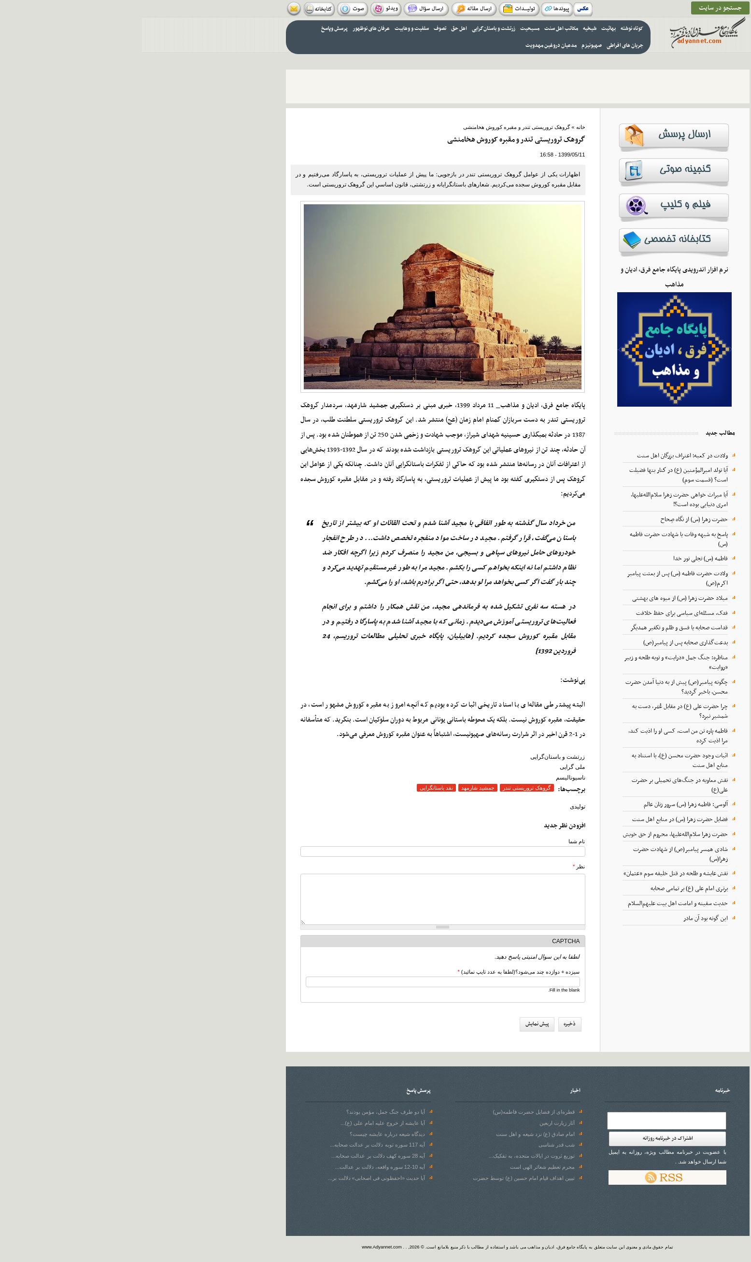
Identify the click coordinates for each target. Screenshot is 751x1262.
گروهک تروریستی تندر (385, 788)
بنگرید (201, 720)
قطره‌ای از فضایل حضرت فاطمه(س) (392, 1112)
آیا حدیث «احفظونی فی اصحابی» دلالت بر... (234, 1178)
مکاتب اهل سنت (419, 28)
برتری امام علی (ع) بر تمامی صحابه (547, 888)
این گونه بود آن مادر (563, 918)
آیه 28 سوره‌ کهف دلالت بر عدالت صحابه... (236, 1156)
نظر (437, 866)
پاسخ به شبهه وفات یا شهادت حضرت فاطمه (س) (537, 539)
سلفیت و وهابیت (270, 28)
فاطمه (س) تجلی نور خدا (558, 558)
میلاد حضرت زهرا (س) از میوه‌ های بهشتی (538, 598)
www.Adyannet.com (240, 1246)
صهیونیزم (449, 45)
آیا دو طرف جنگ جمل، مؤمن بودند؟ (243, 1112)
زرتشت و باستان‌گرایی (351, 28)
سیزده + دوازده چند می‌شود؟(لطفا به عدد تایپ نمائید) (376, 972)
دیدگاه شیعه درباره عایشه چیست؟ (245, 1134)
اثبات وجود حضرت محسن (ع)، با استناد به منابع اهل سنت (538, 761)
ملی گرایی (430, 767)
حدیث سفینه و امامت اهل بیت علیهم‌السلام (536, 903)
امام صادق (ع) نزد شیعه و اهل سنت (393, 1134)
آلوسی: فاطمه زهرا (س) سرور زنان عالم (544, 804)
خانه (438, 127)
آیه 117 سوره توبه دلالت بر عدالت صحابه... (235, 1145)
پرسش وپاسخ (192, 28)
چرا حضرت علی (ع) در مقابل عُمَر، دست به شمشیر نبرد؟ (538, 711)
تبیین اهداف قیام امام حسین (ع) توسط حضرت (382, 1178)
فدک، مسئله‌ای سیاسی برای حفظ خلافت (540, 613)
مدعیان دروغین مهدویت (409, 45)
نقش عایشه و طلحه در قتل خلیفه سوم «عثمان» (534, 873)
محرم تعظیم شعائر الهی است (400, 1167)
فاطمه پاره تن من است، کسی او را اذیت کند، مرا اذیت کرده (536, 736)
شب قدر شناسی (415, 1145)
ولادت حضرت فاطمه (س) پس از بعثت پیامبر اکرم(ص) (535, 578)
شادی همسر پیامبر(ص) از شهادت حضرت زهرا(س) (538, 854)
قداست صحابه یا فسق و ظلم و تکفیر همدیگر (537, 628)
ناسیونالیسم (428, 777)
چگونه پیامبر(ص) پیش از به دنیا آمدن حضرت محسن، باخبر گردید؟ (534, 687)
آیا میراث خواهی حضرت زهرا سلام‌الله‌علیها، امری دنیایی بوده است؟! (537, 500)
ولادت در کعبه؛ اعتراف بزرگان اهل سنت (540, 456)
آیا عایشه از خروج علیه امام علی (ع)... (240, 1123)
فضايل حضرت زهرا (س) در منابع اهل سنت (538, 819)
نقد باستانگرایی (294, 788)
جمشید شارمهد (336, 788)
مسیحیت (387, 28)
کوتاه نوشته (490, 28)
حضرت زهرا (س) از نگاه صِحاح (552, 519)
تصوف (298, 28)
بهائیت (466, 28)
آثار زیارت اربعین (415, 1123)
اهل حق (317, 28)
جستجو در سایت (578, 8)
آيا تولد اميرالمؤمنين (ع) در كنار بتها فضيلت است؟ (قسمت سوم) (536, 475)
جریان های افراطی (483, 45)
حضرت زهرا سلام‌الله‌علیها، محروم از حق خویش (533, 834)
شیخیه (447, 28)
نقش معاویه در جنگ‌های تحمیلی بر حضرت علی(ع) (538, 785)
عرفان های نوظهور (229, 28)
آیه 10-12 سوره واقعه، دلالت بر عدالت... (238, 1167)
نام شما (434, 841)
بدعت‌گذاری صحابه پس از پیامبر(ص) (543, 643)
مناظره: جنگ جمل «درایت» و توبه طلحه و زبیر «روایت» (534, 662)
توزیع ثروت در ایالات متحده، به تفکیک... (390, 1156)
